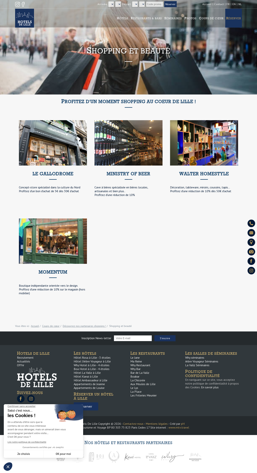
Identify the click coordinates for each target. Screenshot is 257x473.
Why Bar (135, 369)
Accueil (207, 4)
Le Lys (134, 388)
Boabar (134, 376)
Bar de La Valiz (139, 373)
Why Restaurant (140, 365)
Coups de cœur (211, 18)
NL (240, 4)
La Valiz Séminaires (197, 365)
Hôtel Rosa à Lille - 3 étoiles (92, 357)
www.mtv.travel (179, 427)
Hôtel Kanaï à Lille (86, 376)
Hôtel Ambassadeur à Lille (90, 380)
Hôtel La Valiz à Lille (87, 373)
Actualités (23, 361)
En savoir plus (210, 387)
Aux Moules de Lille (143, 384)
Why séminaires (194, 357)
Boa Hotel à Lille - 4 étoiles (91, 369)
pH (183, 424)
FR (228, 4)
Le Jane (135, 357)
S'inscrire (165, 338)
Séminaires (173, 18)
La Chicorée (137, 380)
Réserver (233, 18)
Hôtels (122, 18)
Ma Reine (136, 361)
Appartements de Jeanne (89, 384)
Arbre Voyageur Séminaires (201, 361)
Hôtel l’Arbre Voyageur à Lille (92, 361)
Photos (190, 18)
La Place (136, 391)
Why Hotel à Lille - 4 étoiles (91, 365)
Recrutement (25, 357)
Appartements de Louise (89, 388)
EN (234, 4)
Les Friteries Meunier (143, 395)
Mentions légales (157, 424)
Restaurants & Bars (146, 18)
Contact (219, 4)
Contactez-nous (133, 424)
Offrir (20, 365)
